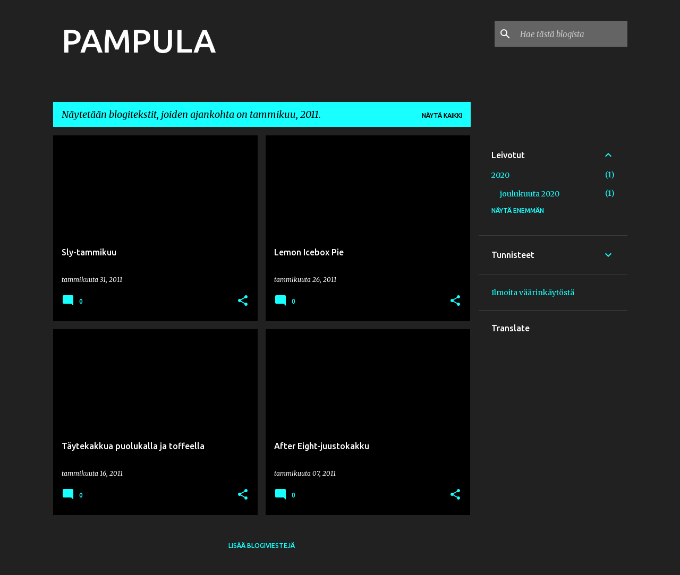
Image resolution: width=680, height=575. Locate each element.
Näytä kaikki (442, 115)
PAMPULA (139, 40)
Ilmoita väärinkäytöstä (532, 292)
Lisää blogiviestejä (261, 545)
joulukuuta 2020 (529, 194)
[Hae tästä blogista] (571, 34)
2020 (500, 175)
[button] (242, 301)
